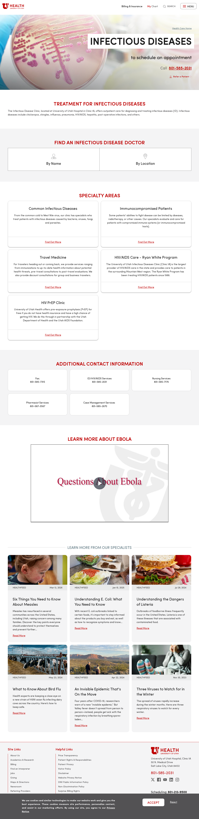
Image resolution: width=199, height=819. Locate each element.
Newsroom (16, 786)
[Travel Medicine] (53, 271)
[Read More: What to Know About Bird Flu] (37, 659)
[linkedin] (171, 779)
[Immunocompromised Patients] (146, 224)
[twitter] (153, 779)
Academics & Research (22, 759)
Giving (13, 777)
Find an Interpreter (20, 768)
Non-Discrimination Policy (71, 786)
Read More (19, 635)
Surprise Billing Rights (69, 790)
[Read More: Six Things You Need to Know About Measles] (37, 569)
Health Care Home (182, 28)
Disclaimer (63, 773)
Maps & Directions (19, 782)
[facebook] (159, 779)
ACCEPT (153, 802)
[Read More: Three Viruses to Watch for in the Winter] (161, 659)
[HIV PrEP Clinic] (53, 317)
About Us (15, 755)
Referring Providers (20, 790)
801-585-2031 (180, 67)
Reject (173, 802)
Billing (13, 764)
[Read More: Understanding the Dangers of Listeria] (161, 569)
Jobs (12, 773)
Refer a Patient (180, 76)
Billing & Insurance (132, 6)
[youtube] (165, 779)
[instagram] (177, 779)
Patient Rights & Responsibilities (74, 759)
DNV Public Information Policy (73, 782)
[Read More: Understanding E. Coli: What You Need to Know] (99, 569)
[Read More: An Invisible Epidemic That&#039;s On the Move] (99, 659)
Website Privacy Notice (70, 777)
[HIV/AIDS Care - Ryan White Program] (146, 271)
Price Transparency (68, 755)
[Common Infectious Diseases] (53, 224)
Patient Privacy (66, 764)
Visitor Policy (64, 768)
